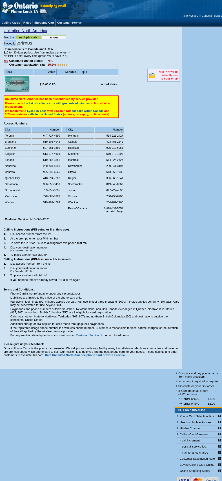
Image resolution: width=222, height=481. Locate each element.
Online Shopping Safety (195, 470)
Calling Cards (11, 22)
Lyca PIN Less (37, 111)
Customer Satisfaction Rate (197, 458)
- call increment (190, 440)
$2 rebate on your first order (196, 386)
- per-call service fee (193, 446)
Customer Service (69, 22)
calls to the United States (45, 114)
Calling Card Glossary (194, 434)
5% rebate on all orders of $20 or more (193, 392)
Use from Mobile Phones (195, 422)
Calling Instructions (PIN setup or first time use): (37, 229)
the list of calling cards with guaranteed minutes (57, 103)
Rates (27, 22)
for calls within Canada (87, 111)
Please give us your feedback (24, 344)
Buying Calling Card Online (197, 464)
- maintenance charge (194, 452)
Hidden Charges (190, 428)
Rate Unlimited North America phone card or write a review (85, 355)
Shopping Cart (44, 22)
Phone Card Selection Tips (197, 416)
